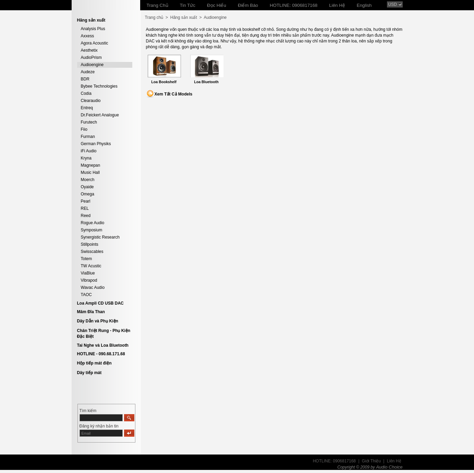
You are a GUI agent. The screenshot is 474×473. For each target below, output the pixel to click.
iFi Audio (89, 151)
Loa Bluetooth (206, 82)
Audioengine (92, 64)
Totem (86, 258)
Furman (88, 136)
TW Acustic (91, 266)
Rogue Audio (93, 222)
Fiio (84, 129)
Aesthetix (89, 50)
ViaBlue (88, 273)
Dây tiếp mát (89, 372)
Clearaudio (91, 100)
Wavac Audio (93, 287)
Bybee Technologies (99, 86)
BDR (85, 79)
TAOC (86, 294)
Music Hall (90, 172)
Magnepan (90, 165)
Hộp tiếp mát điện (94, 363)
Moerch (88, 179)
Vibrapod (89, 280)
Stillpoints (89, 244)
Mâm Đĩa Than (91, 311)
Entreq (87, 107)
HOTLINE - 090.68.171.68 (101, 353)
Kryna (86, 158)
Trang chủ (154, 17)
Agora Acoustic (94, 43)
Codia (86, 93)
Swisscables (92, 251)
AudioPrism (91, 57)
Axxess (87, 36)
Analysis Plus (93, 28)
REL (85, 208)
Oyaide (87, 186)
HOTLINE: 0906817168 (334, 461)
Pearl (85, 201)
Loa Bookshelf (163, 82)
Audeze (88, 71)
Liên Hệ (394, 461)
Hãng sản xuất (183, 17)
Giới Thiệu (371, 461)
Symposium (91, 230)
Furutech (89, 122)
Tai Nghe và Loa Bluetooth (103, 345)
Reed (86, 215)
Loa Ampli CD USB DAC (100, 303)
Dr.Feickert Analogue (100, 115)
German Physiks (96, 143)
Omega (87, 194)
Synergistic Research (100, 237)
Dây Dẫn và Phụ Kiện (97, 321)
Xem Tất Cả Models (174, 94)
